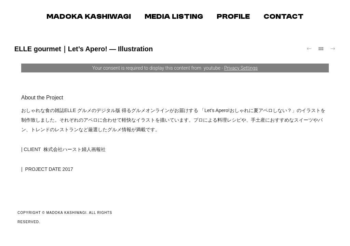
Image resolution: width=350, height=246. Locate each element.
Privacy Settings (241, 68)
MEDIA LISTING (174, 17)
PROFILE (233, 17)
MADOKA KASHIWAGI (88, 17)
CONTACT (284, 17)
